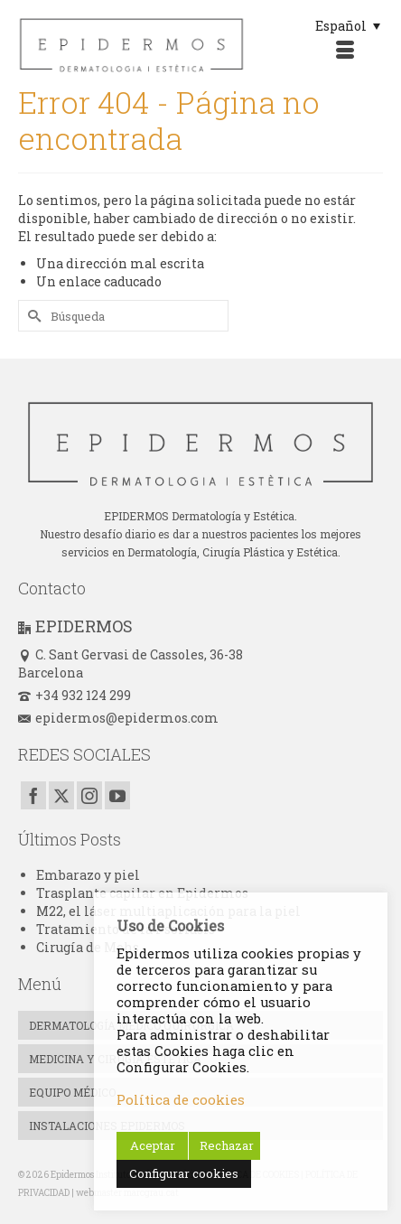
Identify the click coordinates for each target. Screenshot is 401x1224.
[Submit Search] (31, 316)
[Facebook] (33, 795)
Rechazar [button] (227, 1145)
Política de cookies (181, 1099)
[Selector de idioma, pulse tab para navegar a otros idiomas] (347, 26)
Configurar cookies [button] (183, 1173)
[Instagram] (89, 795)
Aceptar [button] (152, 1145)
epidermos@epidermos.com (118, 717)
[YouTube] (117, 795)
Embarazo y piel (88, 874)
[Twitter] (61, 795)
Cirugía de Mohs (87, 947)
